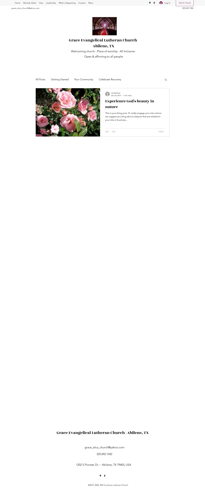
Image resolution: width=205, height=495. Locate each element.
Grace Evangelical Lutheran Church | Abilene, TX (103, 433)
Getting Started (60, 79)
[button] (165, 79)
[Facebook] (154, 2)
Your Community (83, 79)
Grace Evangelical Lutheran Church (103, 40)
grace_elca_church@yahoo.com (25, 8)
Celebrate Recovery (110, 79)
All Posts (40, 79)
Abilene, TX (103, 46)
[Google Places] (149, 2)
